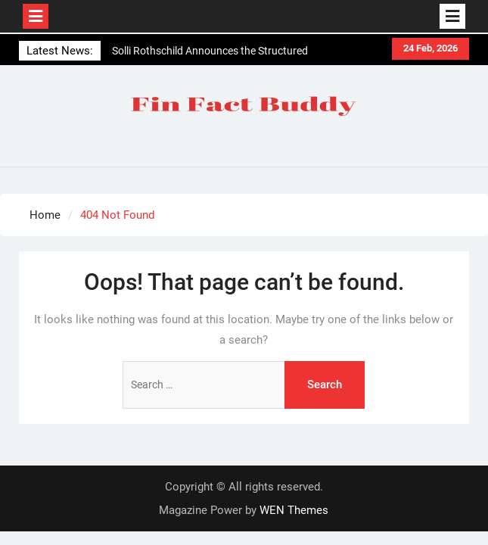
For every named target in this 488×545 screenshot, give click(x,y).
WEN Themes (294, 510)
